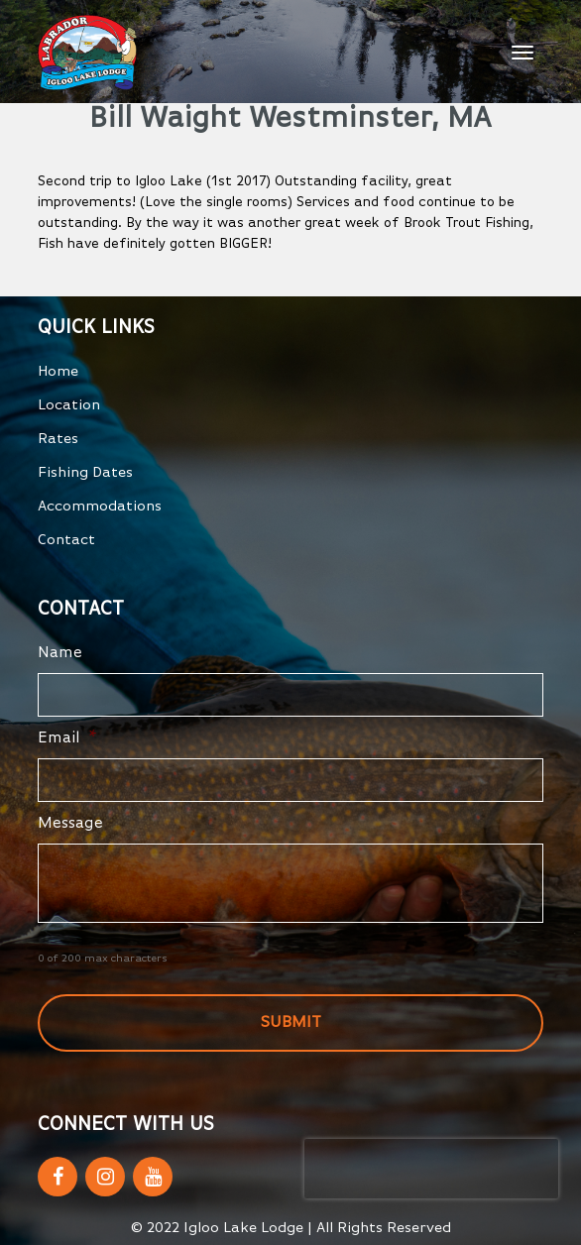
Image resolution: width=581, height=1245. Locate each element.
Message (70, 824)
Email (67, 738)
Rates (58, 438)
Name (60, 653)
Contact (66, 539)
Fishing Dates (85, 472)
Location (69, 404)
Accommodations (100, 506)
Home (58, 371)
